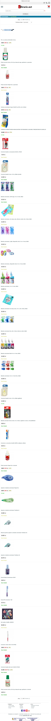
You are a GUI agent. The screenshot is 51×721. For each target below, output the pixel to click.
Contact (9, 707)
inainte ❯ (27, 19)
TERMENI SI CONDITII (13, 714)
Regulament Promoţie (35, 705)
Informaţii (32, 706)
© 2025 (25, 715)
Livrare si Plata (11, 705)
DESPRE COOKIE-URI (24, 714)
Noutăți (21, 705)
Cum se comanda (11, 706)
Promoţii (21, 706)
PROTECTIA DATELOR (35, 714)
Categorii (21, 707)
